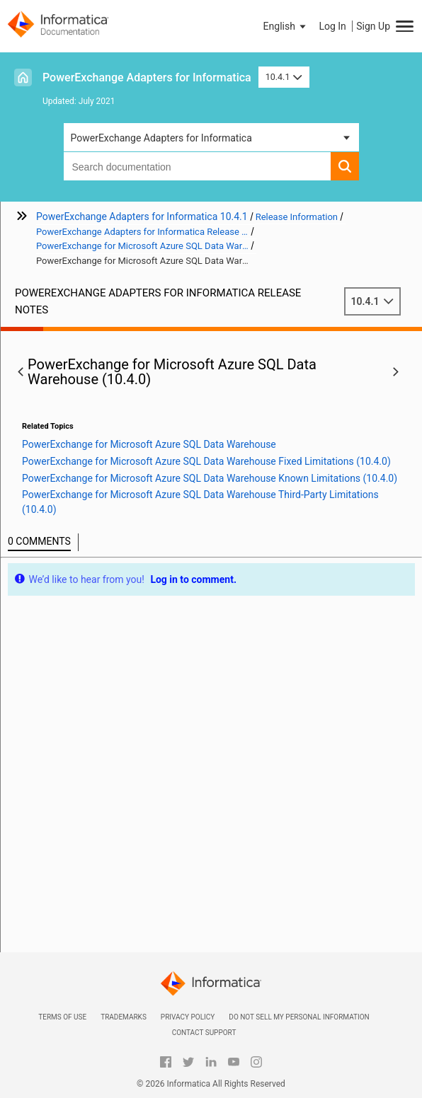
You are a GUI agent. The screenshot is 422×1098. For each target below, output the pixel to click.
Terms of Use (62, 1017)
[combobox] (197, 166)
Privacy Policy (188, 1017)
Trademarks (124, 1017)
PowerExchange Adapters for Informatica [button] (161, 138)
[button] (286, 26)
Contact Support (204, 1032)
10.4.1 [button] (284, 76)
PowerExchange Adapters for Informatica (146, 77)
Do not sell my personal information (299, 1017)
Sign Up (373, 26)
